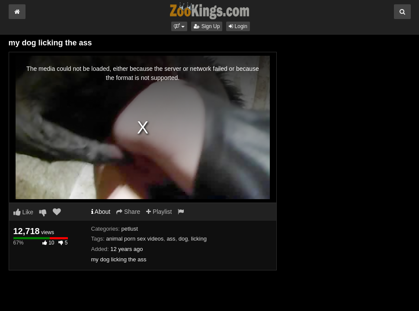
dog (183, 238)
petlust (130, 228)
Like (23, 212)
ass (170, 238)
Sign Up (207, 26)
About (101, 211)
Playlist (159, 211)
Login (238, 26)
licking (199, 238)
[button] (179, 26)
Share (128, 211)
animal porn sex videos (134, 238)
